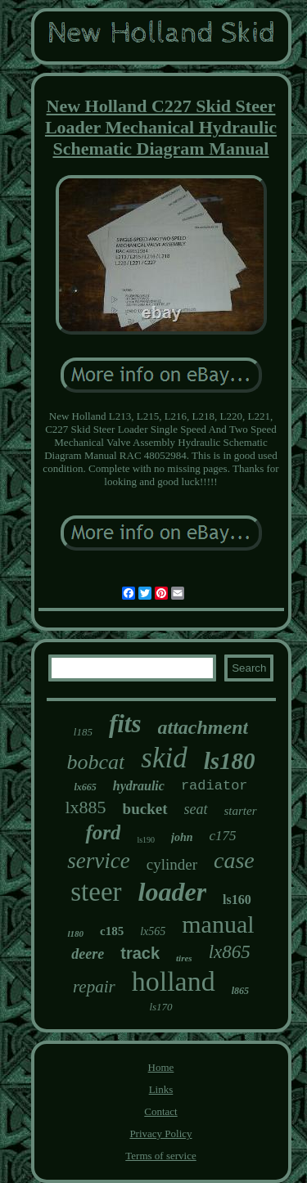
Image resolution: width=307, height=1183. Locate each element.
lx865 (230, 952)
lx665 (85, 787)
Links (161, 1089)
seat (196, 809)
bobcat (96, 762)
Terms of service (160, 1155)
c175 (223, 835)
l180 (75, 933)
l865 (240, 990)
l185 (83, 732)
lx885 (85, 807)
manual (218, 924)
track (140, 953)
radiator (214, 786)
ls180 (229, 761)
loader (172, 891)
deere (87, 954)
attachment (203, 727)
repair (94, 986)
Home (161, 1067)
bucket (145, 808)
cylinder (172, 864)
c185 (112, 931)
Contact (160, 1111)
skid (164, 758)
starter (240, 810)
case (234, 860)
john (181, 837)
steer (95, 891)
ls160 (237, 899)
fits (125, 723)
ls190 (146, 839)
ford (102, 832)
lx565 (152, 931)
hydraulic (139, 786)
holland (173, 981)
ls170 (160, 1007)
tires (184, 958)
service (98, 860)
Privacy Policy (160, 1133)
